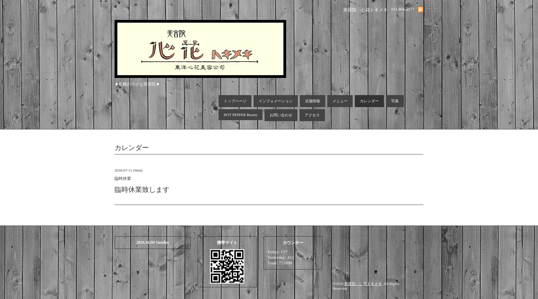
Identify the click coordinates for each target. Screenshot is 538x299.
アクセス (312, 115)
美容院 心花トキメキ (363, 283)
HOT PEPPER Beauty (240, 115)
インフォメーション (276, 101)
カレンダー (369, 101)
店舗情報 (312, 101)
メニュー (340, 101)
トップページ (235, 101)
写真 (395, 101)
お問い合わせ (281, 115)
